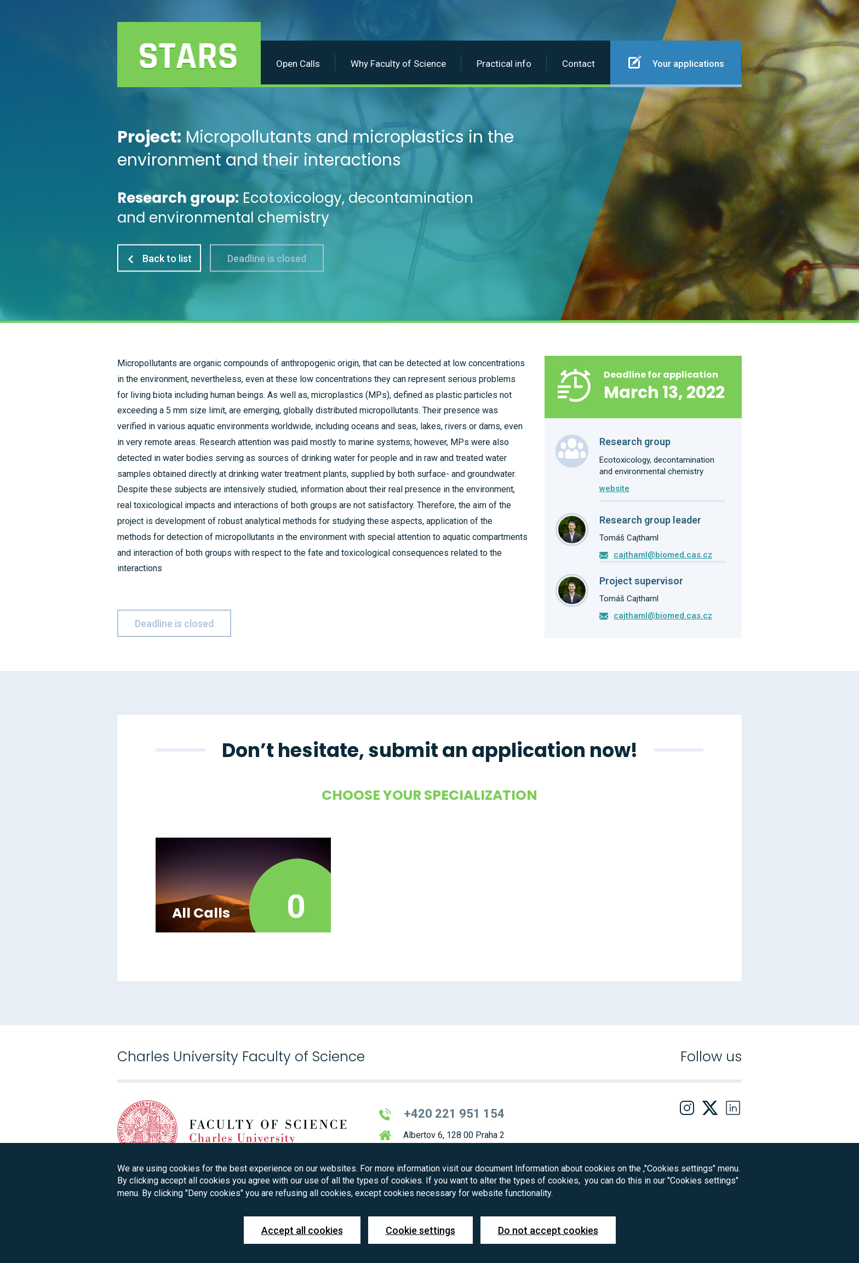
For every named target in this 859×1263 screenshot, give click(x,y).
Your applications (676, 62)
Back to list (159, 258)
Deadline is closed (266, 258)
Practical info (504, 63)
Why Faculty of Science (398, 63)
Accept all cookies (302, 1230)
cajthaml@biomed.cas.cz (663, 555)
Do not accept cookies (548, 1230)
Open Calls (298, 63)
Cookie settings (420, 1230)
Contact (578, 63)
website (614, 488)
